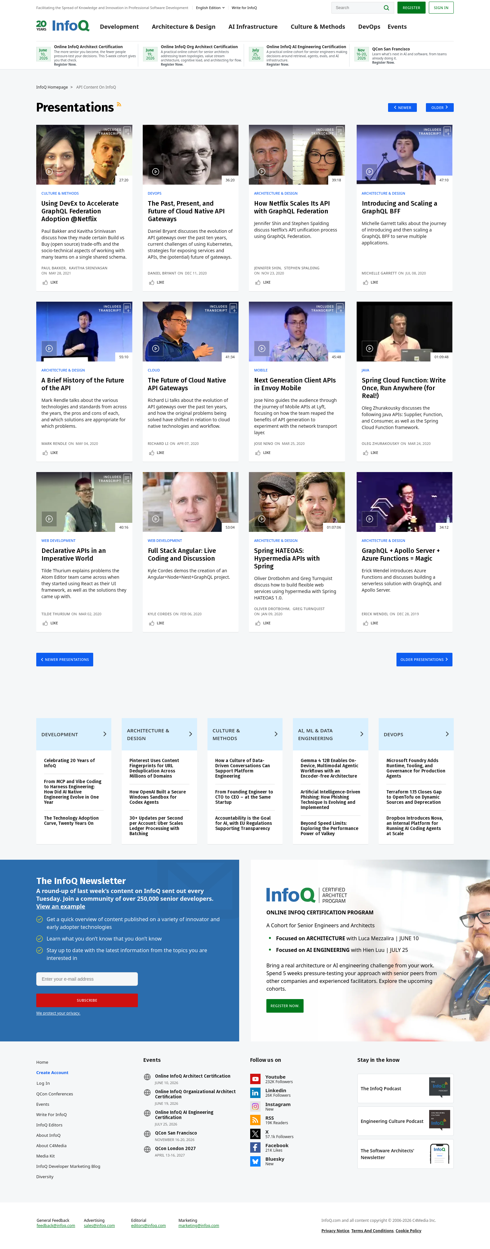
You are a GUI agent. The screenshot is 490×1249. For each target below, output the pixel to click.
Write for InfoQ (51, 1114)
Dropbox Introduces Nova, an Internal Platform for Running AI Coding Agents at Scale (414, 825)
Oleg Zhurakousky (380, 443)
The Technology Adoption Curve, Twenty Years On (71, 820)
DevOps (369, 26)
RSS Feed (119, 107)
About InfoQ (48, 1135)
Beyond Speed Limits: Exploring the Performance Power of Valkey (329, 828)
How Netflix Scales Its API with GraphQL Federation (292, 207)
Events (397, 26)
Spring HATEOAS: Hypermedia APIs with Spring (287, 558)
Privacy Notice (335, 1230)
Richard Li (158, 443)
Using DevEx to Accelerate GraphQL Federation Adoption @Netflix (79, 211)
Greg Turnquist (309, 608)
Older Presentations (422, 659)
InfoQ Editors (49, 1125)
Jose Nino (263, 443)
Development (119, 26)
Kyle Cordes (160, 613)
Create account (52, 1072)
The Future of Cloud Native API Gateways (187, 384)
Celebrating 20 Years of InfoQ (69, 763)
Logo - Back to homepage (63, 23)
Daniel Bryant (162, 273)
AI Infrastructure (253, 26)
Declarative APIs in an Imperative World (73, 554)
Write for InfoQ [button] (244, 7)
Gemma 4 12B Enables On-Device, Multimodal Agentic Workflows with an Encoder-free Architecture (329, 768)
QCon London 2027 (175, 1148)
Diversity (44, 1176)
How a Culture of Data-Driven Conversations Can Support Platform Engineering (242, 768)
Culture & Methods (318, 26)
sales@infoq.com (99, 1225)
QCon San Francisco (176, 1133)
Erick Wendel (375, 613)
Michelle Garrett (379, 273)
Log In (43, 1083)
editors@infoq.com (148, 1225)
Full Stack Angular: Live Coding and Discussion (182, 554)
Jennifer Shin (267, 267)
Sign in (441, 7)
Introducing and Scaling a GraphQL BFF (399, 207)
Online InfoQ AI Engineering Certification (184, 1115)
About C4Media (51, 1145)
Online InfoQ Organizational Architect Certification (195, 1094)
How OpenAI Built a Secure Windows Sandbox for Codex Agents (157, 797)
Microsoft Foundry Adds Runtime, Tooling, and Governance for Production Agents (415, 768)
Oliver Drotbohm (271, 608)
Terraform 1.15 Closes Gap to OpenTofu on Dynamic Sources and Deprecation (414, 797)
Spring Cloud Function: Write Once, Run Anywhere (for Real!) (404, 388)
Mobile (261, 370)
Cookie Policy (408, 1230)
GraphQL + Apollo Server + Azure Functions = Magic (401, 554)
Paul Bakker (53, 267)
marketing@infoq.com (198, 1225)
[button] (87, 1000)
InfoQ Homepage (52, 87)
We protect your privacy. (58, 1013)
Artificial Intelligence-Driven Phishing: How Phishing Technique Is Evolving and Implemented (330, 799)
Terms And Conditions (372, 1230)
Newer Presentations (67, 659)
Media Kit (45, 1156)
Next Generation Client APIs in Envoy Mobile (295, 384)
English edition (208, 7)
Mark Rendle (54, 443)
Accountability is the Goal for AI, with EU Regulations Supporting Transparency (243, 823)
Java (366, 370)
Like (54, 282)
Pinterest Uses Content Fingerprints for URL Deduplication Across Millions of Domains (154, 768)
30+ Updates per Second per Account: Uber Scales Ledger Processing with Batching (156, 825)
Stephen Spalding (301, 267)
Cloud (154, 370)
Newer (404, 107)
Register (411, 7)
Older (437, 107)
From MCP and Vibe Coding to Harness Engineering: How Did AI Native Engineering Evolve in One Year (72, 792)
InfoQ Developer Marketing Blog (68, 1166)
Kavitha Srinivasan (88, 267)
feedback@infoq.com (56, 1225)
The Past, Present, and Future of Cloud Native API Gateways (186, 211)
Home (42, 1062)
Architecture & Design (184, 26)
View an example (60, 906)
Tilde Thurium (55, 613)
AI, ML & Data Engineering (315, 734)
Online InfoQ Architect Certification (192, 1076)
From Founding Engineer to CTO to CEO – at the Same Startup (244, 797)
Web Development (58, 540)
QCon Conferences (54, 1094)
